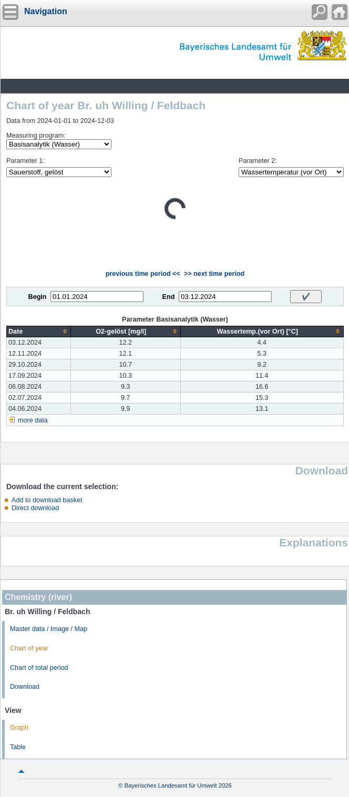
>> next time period (214, 273)
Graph (19, 727)
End (168, 297)
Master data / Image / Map (48, 629)
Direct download (35, 508)
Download (24, 686)
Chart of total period (39, 667)
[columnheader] (39, 331)
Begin (37, 297)
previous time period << (143, 273)
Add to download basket (47, 500)
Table (18, 747)
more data (33, 420)
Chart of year (29, 648)
